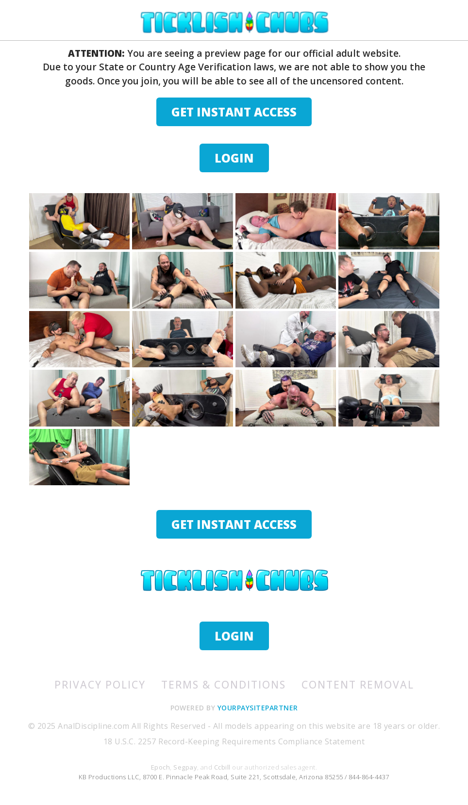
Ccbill (222, 767)
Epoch (160, 767)
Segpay (185, 767)
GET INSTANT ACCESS (234, 112)
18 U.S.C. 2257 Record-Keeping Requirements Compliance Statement (234, 741)
